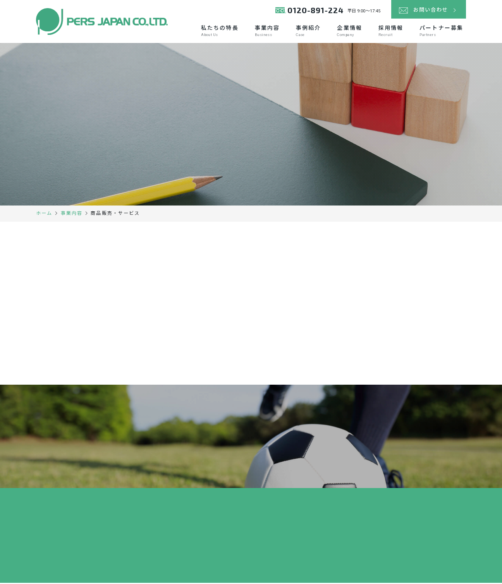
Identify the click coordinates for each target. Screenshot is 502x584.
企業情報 (349, 31)
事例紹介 (308, 31)
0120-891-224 (310, 11)
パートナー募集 (441, 31)
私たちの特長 (220, 31)
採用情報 (390, 31)
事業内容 (267, 31)
